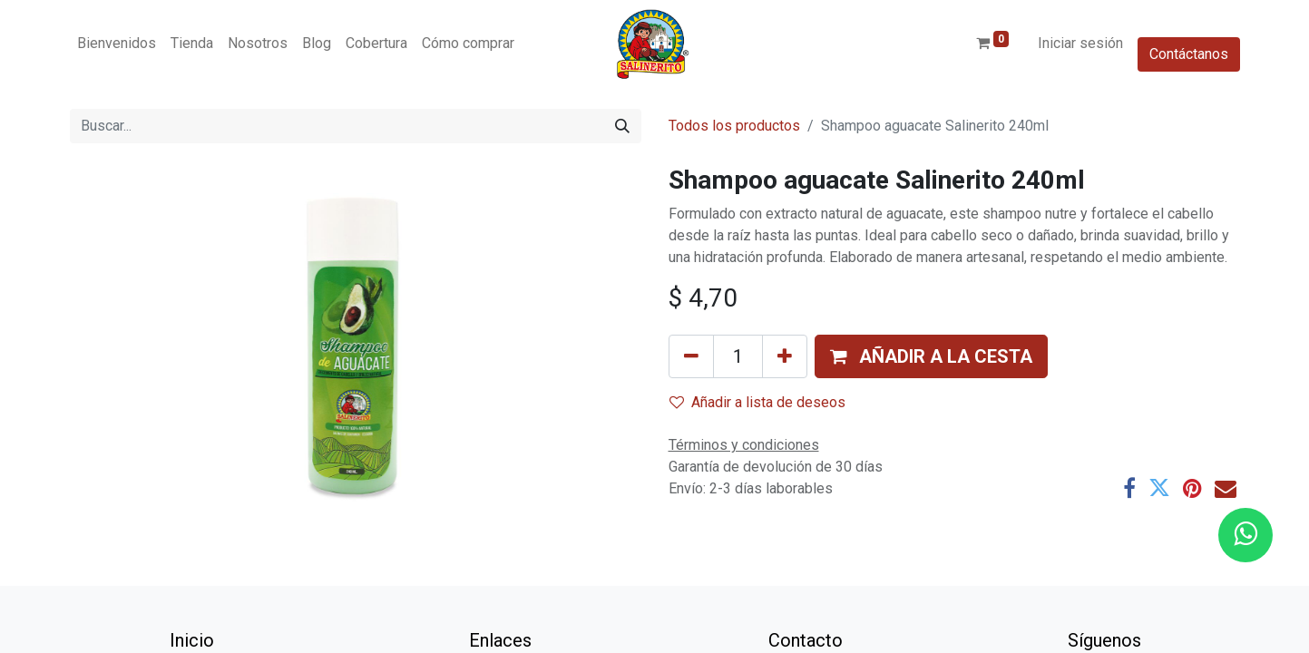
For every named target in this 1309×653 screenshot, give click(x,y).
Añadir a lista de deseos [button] (757, 402)
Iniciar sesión (1080, 43)
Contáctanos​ (1188, 54)
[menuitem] (116, 43)
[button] (931, 356)
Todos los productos (734, 125)
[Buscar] (622, 126)
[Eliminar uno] (691, 356)
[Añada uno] (784, 356)
